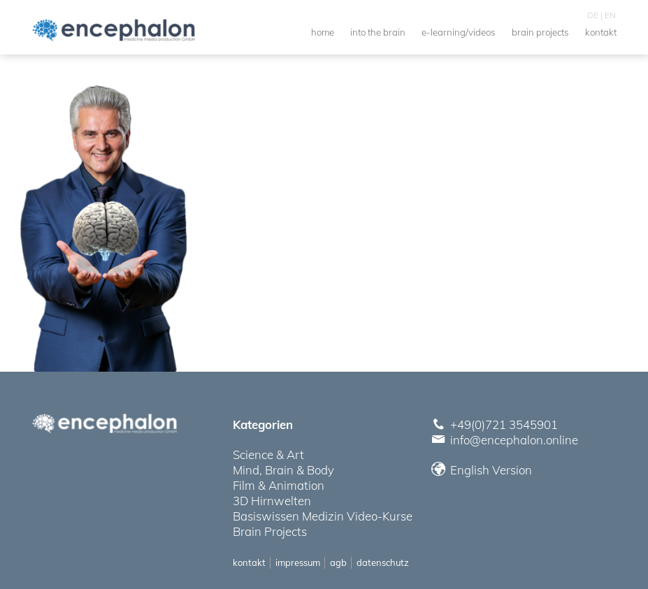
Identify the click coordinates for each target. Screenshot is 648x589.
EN (610, 15)
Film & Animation (278, 485)
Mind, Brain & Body (283, 470)
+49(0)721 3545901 (504, 424)
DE (592, 15)
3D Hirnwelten (272, 500)
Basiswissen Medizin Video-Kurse (322, 516)
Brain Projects (270, 531)
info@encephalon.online (514, 439)
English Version (482, 470)
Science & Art (268, 454)
